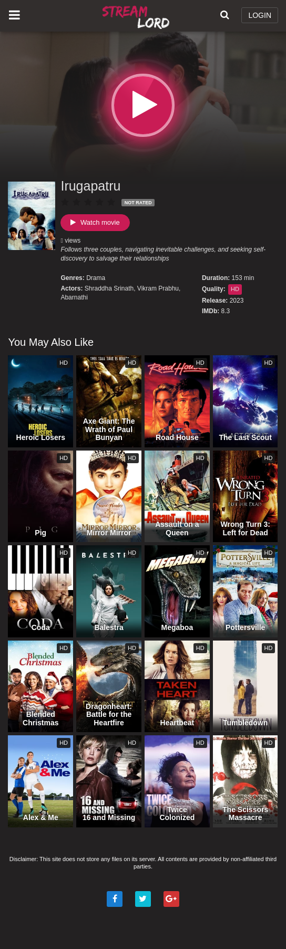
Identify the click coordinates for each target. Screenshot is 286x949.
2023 (237, 300)
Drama (95, 278)
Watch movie (94, 222)
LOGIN (259, 15)
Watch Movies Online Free (137, 16)
